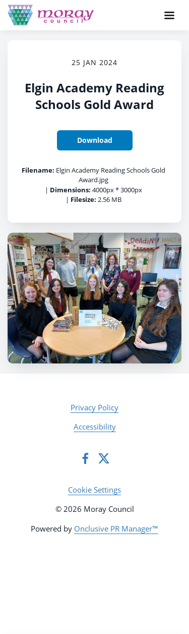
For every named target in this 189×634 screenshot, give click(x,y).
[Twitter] (103, 458)
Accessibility (95, 426)
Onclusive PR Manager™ (116, 528)
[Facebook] (85, 458)
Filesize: (83, 199)
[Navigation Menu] (169, 15)
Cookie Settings (94, 490)
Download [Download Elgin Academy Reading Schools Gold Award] (94, 140)
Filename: (38, 170)
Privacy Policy (94, 407)
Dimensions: (70, 189)
